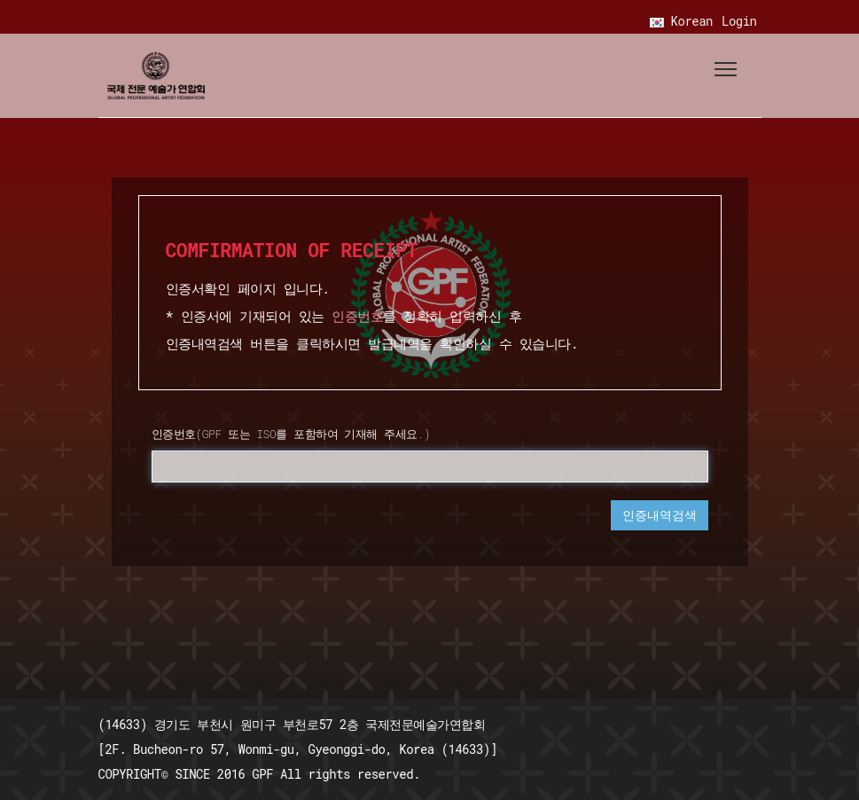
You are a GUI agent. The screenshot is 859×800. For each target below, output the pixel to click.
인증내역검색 (659, 514)
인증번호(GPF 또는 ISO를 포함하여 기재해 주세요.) (291, 434)
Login (739, 20)
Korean (681, 20)
